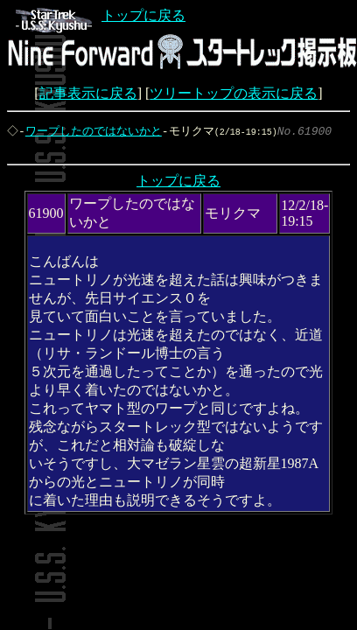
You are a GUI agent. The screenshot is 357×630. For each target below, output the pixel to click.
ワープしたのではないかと (95, 131)
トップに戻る (101, 15)
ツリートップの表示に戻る (234, 93)
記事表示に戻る (88, 93)
